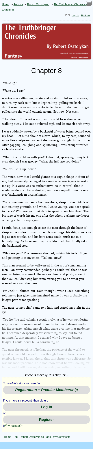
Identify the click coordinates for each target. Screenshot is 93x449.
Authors (18, 4)
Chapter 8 (8, 9)
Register (46, 420)
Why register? (13, 425)
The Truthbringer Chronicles (70, 4)
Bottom (85, 15)
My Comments (61, 436)
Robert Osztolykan (38, 4)
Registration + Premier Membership (46, 390)
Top (15, 436)
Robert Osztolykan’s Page (35, 436)
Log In (75, 15)
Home (5, 4)
